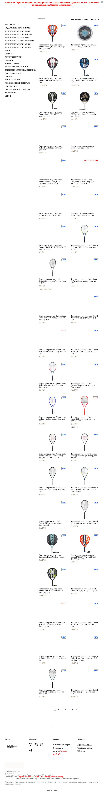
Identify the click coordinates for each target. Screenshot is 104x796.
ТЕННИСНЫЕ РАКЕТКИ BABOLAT (18, 34)
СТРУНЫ (8, 54)
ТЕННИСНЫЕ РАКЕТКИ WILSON (18, 31)
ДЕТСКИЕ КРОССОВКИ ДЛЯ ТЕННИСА (20, 70)
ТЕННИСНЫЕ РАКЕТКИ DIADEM (18, 47)
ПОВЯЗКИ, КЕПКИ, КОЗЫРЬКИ (17, 83)
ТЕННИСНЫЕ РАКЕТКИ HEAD (17, 38)
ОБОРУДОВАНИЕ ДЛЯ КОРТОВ (17, 89)
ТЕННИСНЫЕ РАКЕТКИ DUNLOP (18, 44)
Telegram (81, 751)
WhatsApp (81, 748)
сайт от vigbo (52, 790)
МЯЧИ (7, 51)
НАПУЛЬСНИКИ (11, 86)
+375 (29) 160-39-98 (84, 745)
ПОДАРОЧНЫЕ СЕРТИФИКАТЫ (17, 28)
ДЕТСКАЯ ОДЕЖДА (12, 80)
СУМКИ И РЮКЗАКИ (13, 57)
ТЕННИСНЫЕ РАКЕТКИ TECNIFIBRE (19, 41)
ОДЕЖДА (8, 76)
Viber (89, 748)
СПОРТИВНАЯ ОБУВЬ (13, 73)
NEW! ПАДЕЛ (10, 25)
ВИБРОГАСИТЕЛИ (12, 64)
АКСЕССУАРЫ (10, 93)
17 (76, 709)
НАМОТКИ (9, 60)
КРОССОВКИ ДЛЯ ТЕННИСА (16, 67)
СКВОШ (8, 96)
